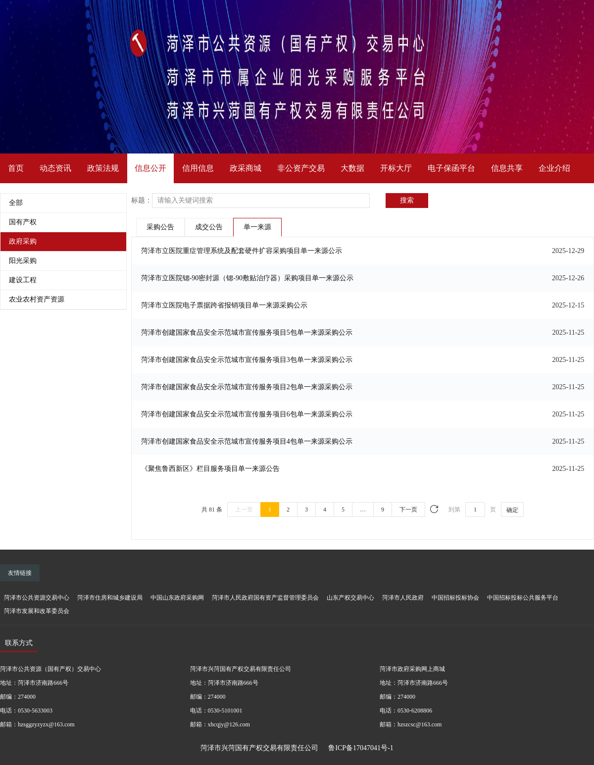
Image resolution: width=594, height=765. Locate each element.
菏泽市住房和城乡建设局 (110, 597)
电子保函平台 (451, 168)
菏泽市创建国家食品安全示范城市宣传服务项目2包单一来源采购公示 (246, 387)
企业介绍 (554, 168)
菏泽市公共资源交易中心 (36, 597)
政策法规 (103, 168)
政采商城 (245, 168)
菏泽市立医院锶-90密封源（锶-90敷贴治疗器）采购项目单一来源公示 (247, 278)
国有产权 (23, 222)
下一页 (408, 509)
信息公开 (150, 168)
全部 (16, 202)
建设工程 (23, 280)
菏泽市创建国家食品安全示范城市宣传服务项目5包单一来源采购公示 (246, 332)
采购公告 (160, 227)
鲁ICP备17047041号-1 (360, 748)
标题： (141, 200)
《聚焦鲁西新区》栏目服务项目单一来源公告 (210, 468)
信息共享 (507, 168)
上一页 (244, 509)
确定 (512, 510)
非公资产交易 (301, 168)
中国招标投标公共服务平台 (522, 597)
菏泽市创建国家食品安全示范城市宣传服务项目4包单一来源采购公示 (246, 441)
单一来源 (257, 227)
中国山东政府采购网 (177, 597)
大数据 (352, 168)
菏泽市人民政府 (403, 597)
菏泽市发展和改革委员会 (36, 611)
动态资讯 (55, 168)
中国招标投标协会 (455, 597)
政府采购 (23, 241)
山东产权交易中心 (350, 597)
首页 (16, 168)
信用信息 (198, 168)
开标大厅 (396, 168)
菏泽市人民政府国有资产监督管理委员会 (265, 597)
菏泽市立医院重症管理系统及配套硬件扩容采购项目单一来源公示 (241, 251)
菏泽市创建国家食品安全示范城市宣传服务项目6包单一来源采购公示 (246, 414)
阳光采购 (23, 260)
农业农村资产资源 (36, 299)
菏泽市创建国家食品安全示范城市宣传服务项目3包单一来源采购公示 (246, 359)
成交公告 (209, 227)
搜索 (407, 200)
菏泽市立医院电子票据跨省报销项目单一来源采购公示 (224, 305)
